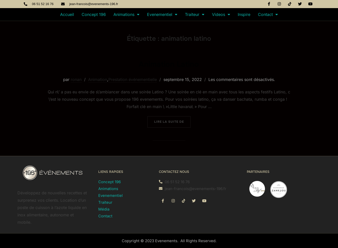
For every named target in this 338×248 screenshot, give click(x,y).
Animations (126, 14)
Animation (97, 79)
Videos (221, 14)
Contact (268, 14)
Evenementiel (162, 14)
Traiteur (194, 14)
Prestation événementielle (132, 79)
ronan (76, 79)
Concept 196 (94, 14)
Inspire (244, 14)
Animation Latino (169, 63)
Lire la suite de (172, 120)
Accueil (67, 14)
